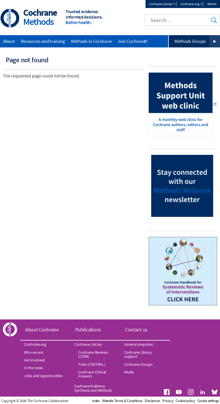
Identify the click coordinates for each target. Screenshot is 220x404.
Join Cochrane (131, 41)
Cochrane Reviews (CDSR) (93, 354)
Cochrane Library (160, 4)
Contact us (136, 329)
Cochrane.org (189, 4)
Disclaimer (152, 400)
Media (129, 372)
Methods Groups (190, 41)
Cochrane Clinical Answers (92, 374)
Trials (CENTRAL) (91, 364)
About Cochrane (42, 329)
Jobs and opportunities (43, 375)
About (9, 41)
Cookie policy (185, 400)
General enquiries (138, 344)
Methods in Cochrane (91, 41)
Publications (88, 329)
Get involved (34, 360)
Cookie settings (208, 400)
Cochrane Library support (138, 354)
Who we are (33, 352)
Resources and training (43, 41)
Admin (212, 4)
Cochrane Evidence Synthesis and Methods (93, 388)
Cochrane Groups (138, 364)
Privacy (167, 400)
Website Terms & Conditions (122, 400)
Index (96, 400)
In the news (33, 367)
